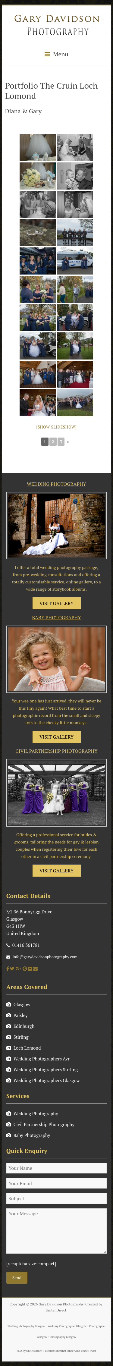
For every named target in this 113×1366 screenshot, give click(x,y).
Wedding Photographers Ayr (38, 1059)
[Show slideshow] (56, 427)
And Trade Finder (85, 1351)
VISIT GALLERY (56, 603)
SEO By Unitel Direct (29, 1351)
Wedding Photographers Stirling (42, 1069)
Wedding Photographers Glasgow (43, 1080)
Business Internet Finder (59, 1351)
